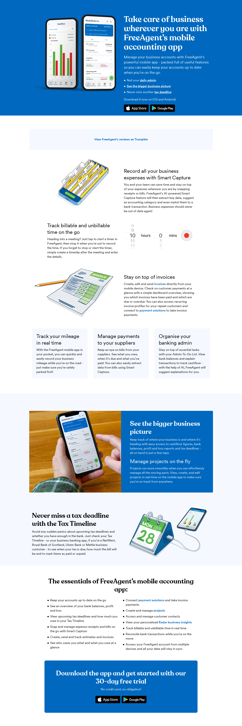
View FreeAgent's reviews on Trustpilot (121, 139)
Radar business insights (175, 622)
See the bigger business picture (149, 86)
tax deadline (162, 92)
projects (159, 610)
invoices (160, 284)
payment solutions (152, 310)
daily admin (148, 80)
